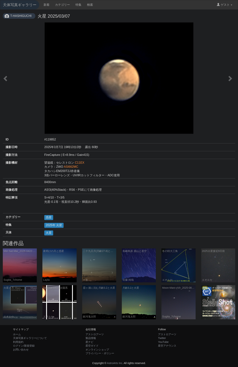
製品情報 (91, 338)
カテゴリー (62, 4)
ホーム (17, 334)
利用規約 (18, 341)
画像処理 (11, 189)
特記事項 (11, 197)
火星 (49, 232)
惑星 (49, 217)
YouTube (163, 341)
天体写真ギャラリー (19, 5)
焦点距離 (11, 182)
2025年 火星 (54, 225)
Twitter (162, 338)
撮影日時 (11, 147)
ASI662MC (71, 166)
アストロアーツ (95, 334)
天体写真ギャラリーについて (30, 338)
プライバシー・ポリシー (100, 353)
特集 (78, 4)
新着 (46, 4)
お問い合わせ (21, 349)
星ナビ (89, 341)
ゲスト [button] (224, 4)
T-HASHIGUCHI (21, 15)
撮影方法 (11, 154)
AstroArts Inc (114, 363)
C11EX (79, 162)
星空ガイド (92, 345)
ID (7, 139)
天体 (9, 232)
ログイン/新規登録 (24, 345)
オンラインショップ (97, 349)
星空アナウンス (167, 345)
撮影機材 (11, 162)
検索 (90, 4)
